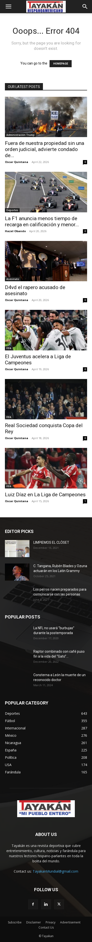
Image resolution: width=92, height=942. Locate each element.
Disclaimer (33, 922)
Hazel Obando (15, 231)
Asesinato (12, 279)
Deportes (12, 210)
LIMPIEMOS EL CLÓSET (51, 542)
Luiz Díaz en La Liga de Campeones (45, 495)
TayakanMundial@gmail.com (55, 871)
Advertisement (70, 922)
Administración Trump (20, 135)
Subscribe (15, 922)
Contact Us (46, 927)
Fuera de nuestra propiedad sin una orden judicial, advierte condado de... (44, 149)
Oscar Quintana (16, 162)
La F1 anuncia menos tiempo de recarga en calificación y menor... (42, 221)
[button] (8, 6)
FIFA (8, 348)
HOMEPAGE (60, 63)
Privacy (50, 922)
